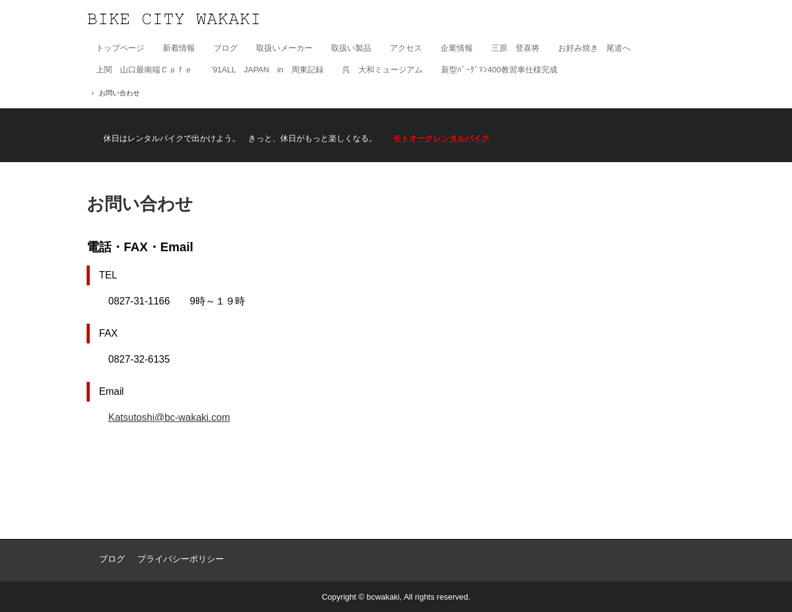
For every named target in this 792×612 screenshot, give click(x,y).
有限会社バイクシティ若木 (173, 19)
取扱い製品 (351, 48)
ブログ (225, 48)
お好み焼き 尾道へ (594, 48)
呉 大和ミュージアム (382, 69)
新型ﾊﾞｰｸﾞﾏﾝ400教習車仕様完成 (499, 69)
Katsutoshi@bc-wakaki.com (169, 417)
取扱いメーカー (284, 48)
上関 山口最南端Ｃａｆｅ (144, 69)
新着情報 (179, 48)
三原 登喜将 (515, 48)
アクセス (406, 48)
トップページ (120, 48)
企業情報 (457, 48)
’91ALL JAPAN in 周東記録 (267, 69)
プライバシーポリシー (180, 559)
